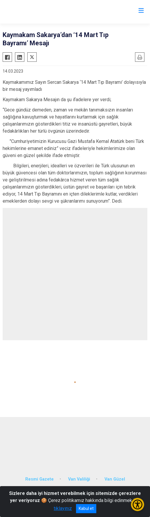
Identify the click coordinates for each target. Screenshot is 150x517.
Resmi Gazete (39, 479)
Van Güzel (115, 479)
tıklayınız (63, 508)
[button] (75, 382)
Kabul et (86, 508)
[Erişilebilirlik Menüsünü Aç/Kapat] (137, 504)
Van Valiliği (79, 479)
